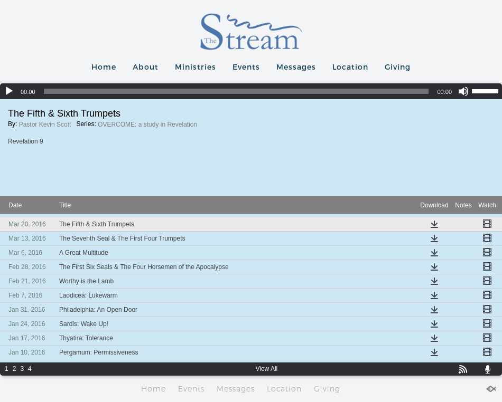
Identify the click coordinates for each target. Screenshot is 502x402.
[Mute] (463, 91)
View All (266, 368)
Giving (398, 66)
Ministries (195, 66)
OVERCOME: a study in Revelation (147, 124)
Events (246, 66)
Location (350, 66)
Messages (296, 66)
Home (103, 66)
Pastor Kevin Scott (45, 124)
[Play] (9, 91)
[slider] (236, 91)
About (146, 66)
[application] (251, 91)
